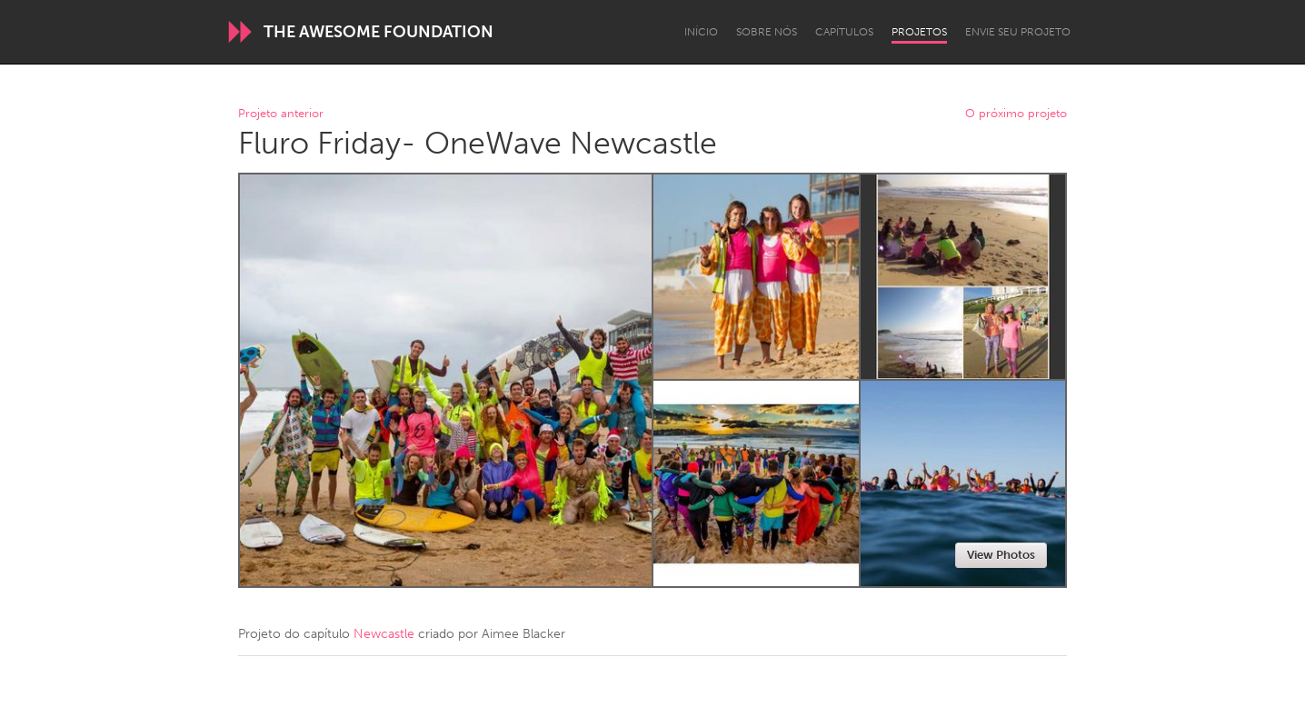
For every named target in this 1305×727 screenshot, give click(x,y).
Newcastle (384, 634)
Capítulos (844, 31)
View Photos (1001, 555)
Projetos (919, 31)
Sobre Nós (766, 31)
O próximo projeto (1016, 114)
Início (701, 31)
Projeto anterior (281, 114)
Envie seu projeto (1018, 31)
